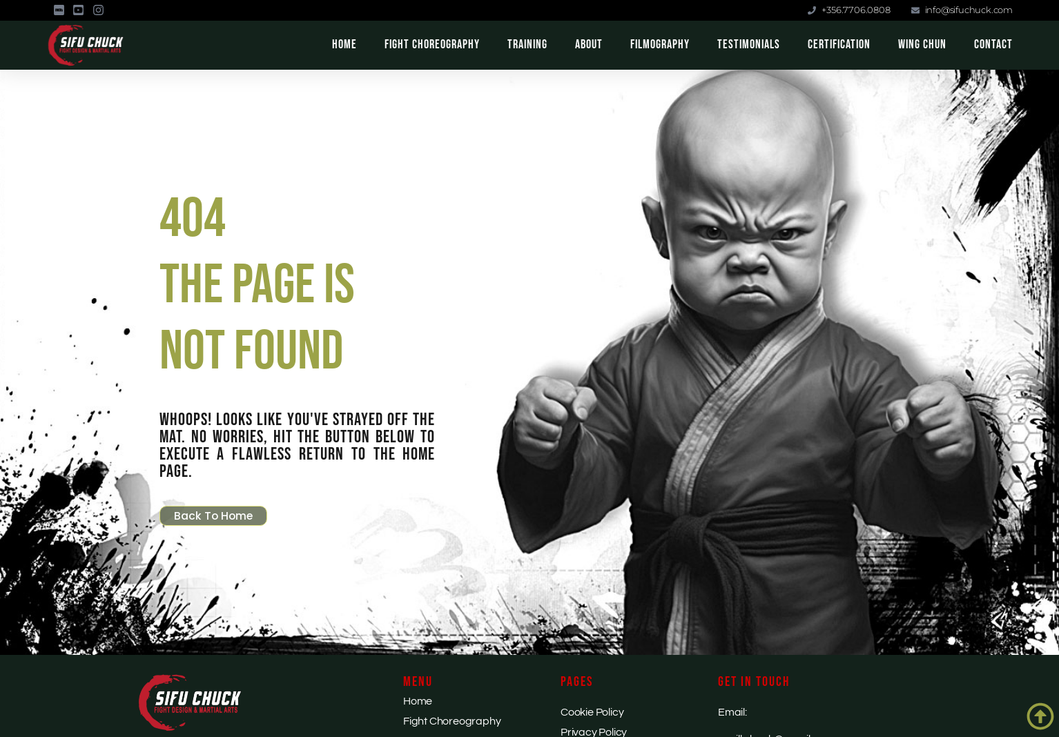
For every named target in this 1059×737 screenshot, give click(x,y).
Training (527, 44)
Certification (839, 44)
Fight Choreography (432, 44)
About (589, 44)
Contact (993, 44)
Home (344, 44)
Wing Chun (922, 44)
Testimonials (748, 44)
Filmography (660, 44)
